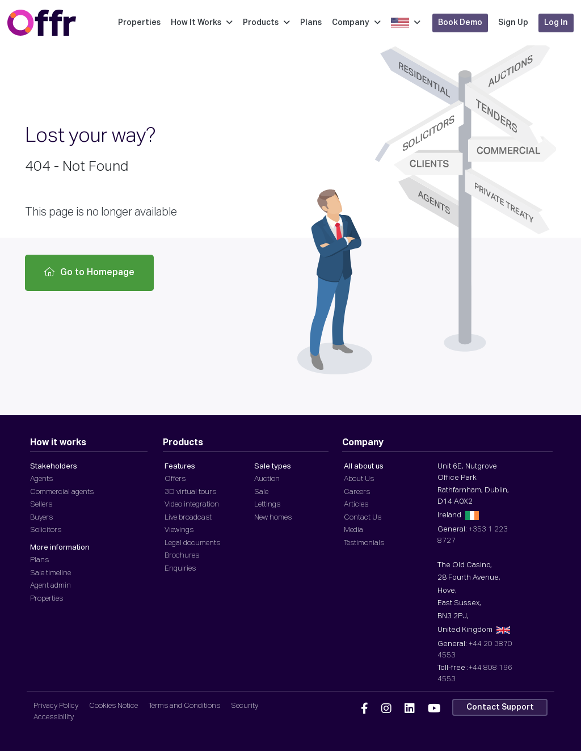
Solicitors (45, 530)
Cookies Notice (113, 706)
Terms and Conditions (184, 706)
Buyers (41, 517)
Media (353, 530)
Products (266, 23)
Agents (41, 479)
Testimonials (364, 543)
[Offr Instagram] (386, 709)
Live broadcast (188, 517)
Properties (139, 23)
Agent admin (50, 585)
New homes (273, 517)
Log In (556, 23)
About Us (359, 479)
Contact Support (500, 707)
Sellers (41, 504)
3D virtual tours (190, 492)
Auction (267, 479)
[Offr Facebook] (364, 709)
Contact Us (362, 517)
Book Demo (460, 23)
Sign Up (513, 23)
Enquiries (180, 568)
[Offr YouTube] (434, 709)
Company (356, 23)
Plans (311, 23)
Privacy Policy (55, 706)
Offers (175, 479)
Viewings (179, 530)
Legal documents (192, 543)
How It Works (202, 23)
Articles (356, 504)
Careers (357, 492)
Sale (261, 492)
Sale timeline (50, 573)
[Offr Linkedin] (410, 709)
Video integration (192, 504)
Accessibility (53, 717)
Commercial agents (62, 492)
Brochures (182, 555)
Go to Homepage (89, 272)
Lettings (267, 504)
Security (244, 706)
